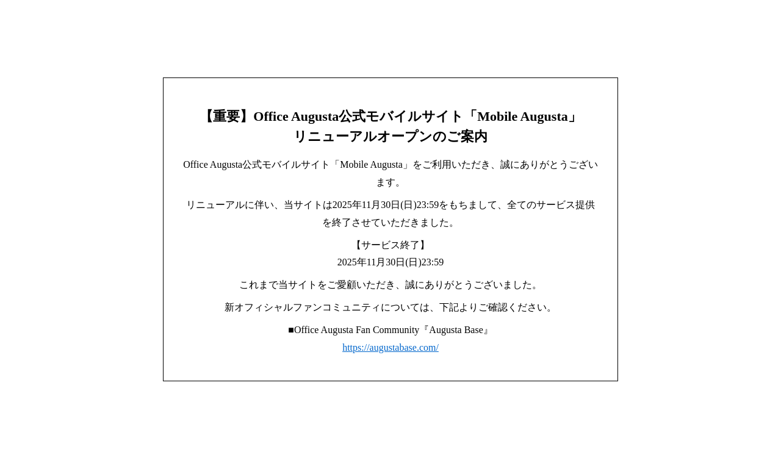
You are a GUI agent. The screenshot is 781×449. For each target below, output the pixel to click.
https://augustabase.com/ (390, 347)
